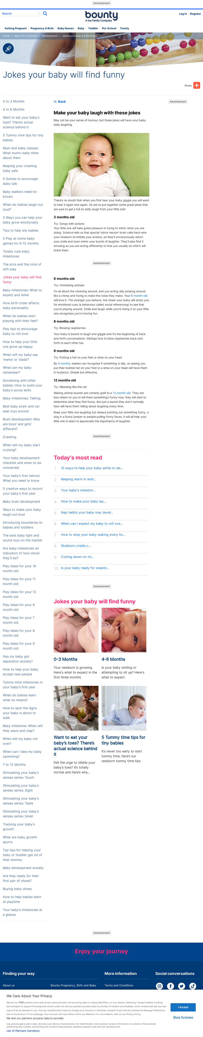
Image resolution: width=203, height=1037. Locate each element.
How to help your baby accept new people (20, 671)
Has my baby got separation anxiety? (18, 659)
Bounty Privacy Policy (119, 993)
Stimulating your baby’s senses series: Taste (21, 801)
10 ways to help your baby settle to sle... (92, 468)
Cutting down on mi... (77, 557)
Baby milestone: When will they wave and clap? (23, 728)
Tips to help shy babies (20, 230)
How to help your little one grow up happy (20, 344)
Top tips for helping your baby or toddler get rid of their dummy (22, 855)
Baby (81, 28)
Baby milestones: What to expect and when (22, 292)
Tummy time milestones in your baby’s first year (23, 684)
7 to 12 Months (14, 765)
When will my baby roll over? (20, 741)
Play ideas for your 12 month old (19, 594)
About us (9, 985)
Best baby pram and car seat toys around (21, 408)
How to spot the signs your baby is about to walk (20, 713)
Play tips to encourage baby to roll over (20, 331)
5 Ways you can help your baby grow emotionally (22, 220)
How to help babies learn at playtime (22, 899)
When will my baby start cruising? (21, 447)
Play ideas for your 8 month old (19, 633)
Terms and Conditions (119, 985)
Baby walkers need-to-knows (20, 194)
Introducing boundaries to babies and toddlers (22, 525)
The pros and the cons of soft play (22, 266)
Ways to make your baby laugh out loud (22, 512)
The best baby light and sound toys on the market (22, 538)
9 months (64, 363)
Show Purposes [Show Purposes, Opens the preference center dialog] (183, 1023)
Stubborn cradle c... (76, 546)
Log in (183, 13)
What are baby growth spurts (20, 839)
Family (124, 28)
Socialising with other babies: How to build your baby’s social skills (22, 385)
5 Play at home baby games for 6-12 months (21, 241)
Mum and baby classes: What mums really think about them (21, 153)
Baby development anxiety (23, 868)
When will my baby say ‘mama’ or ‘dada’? (20, 357)
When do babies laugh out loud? (23, 207)
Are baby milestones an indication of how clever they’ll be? (21, 553)
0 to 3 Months (13, 101)
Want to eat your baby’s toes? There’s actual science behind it (21, 122)
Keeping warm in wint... (78, 479)
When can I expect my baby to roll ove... (92, 523)
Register (195, 13)
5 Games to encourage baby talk (20, 181)
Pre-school (109, 28)
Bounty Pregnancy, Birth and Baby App (73, 988)
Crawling (9, 437)
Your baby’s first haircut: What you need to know (21, 478)
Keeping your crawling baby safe (20, 168)
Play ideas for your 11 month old (19, 581)
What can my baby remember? (17, 370)
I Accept (183, 1013)
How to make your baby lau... (83, 501)
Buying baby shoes (17, 889)
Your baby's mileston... (78, 490)
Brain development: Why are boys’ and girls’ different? (21, 424)
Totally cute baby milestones (16, 254)
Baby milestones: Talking (22, 398)
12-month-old (122, 393)
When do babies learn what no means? (19, 697)
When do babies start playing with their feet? (20, 318)
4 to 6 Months (13, 109)
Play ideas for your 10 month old (19, 568)
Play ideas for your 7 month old (19, 620)
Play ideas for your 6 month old (19, 607)
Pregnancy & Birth (42, 28)
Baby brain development (21, 501)
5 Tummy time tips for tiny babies (23, 137)
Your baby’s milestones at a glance (22, 912)
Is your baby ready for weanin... (85, 568)
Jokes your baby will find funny (22, 279)
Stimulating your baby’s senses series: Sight (21, 788)
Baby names (66, 28)
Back (60, 101)
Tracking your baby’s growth (19, 826)
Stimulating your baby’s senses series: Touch (21, 775)
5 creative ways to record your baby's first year (22, 491)
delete (39, 14)
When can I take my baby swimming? (22, 754)
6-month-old (139, 295)
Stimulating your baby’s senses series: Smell (21, 813)
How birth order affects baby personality (21, 305)
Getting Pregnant (16, 28)
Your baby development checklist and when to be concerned (22, 463)
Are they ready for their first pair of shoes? (21, 878)
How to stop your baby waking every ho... (93, 535)
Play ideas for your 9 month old (19, 646)
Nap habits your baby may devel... (87, 512)
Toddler (93, 28)
